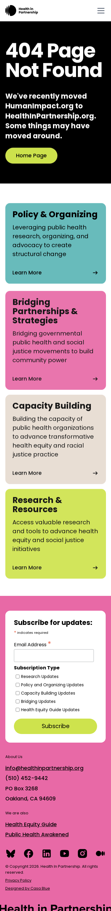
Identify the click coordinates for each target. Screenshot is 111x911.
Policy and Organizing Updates (52, 685)
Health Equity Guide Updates (50, 710)
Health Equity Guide (31, 824)
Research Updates (40, 676)
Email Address (32, 643)
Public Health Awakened (37, 834)
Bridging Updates (38, 701)
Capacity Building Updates (48, 693)
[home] (21, 10)
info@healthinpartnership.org (44, 768)
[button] (100, 11)
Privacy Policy (18, 880)
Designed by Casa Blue (27, 888)
